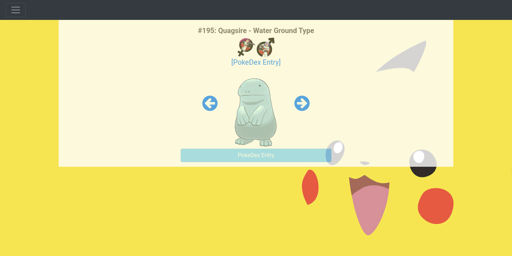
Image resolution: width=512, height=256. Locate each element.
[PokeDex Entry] (256, 62)
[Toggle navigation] (16, 10)
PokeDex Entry (256, 155)
